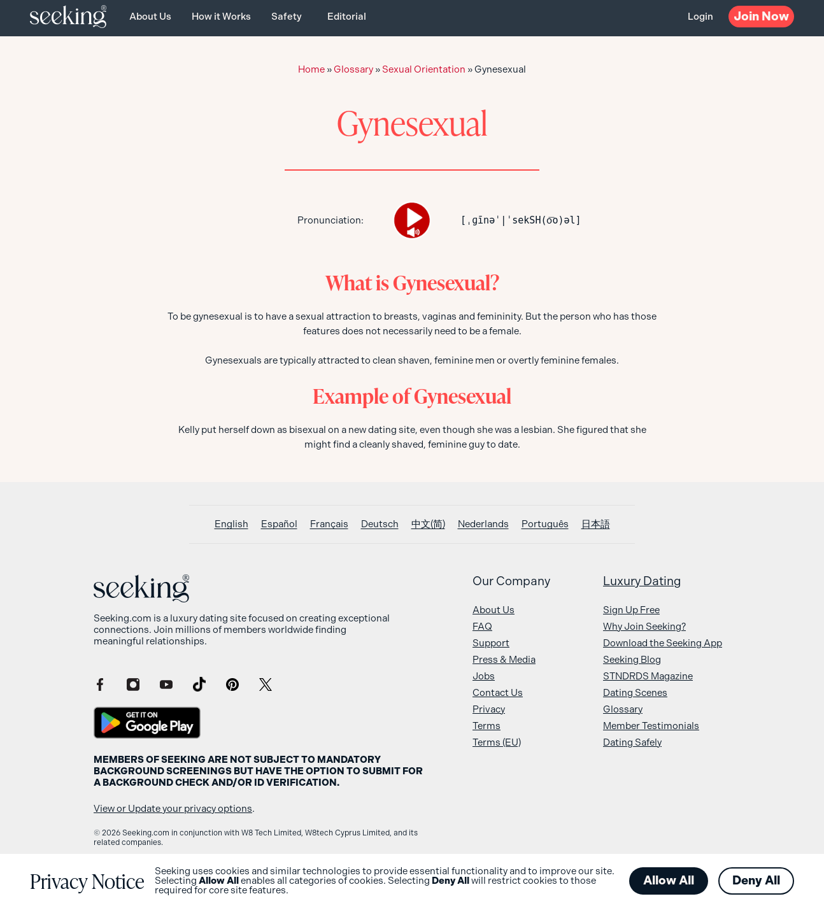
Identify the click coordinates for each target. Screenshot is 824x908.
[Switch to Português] (545, 524)
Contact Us (497, 693)
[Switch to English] (231, 524)
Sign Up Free (631, 610)
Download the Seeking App (662, 643)
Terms (486, 726)
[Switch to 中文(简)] (428, 524)
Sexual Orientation (423, 69)
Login (700, 16)
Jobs (483, 676)
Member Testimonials (651, 726)
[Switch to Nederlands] (483, 524)
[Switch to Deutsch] (380, 524)
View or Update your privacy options (173, 808)
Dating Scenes (635, 693)
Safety (286, 16)
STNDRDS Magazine (648, 676)
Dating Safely (632, 742)
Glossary (353, 69)
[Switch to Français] (329, 524)
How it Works (221, 16)
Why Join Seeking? (644, 626)
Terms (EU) (496, 742)
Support (490, 643)
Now (761, 16)
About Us (150, 16)
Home (311, 69)
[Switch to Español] (279, 524)
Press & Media (504, 659)
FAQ (482, 626)
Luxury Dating (642, 581)
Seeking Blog (632, 659)
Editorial (346, 16)
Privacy (488, 709)
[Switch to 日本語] (595, 524)
